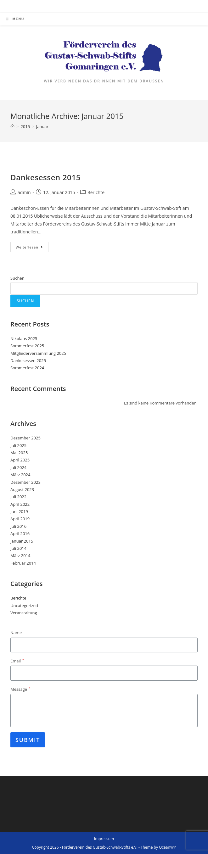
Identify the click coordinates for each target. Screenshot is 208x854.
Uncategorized (24, 605)
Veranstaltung (23, 613)
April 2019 (20, 519)
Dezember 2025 (25, 438)
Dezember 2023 (25, 482)
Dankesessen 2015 (45, 177)
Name (16, 632)
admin (24, 192)
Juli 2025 (18, 445)
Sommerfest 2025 (27, 346)
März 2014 (20, 555)
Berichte (95, 192)
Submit (27, 740)
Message (20, 689)
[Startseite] (12, 126)
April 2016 (20, 533)
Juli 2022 (18, 497)
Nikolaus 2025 (23, 338)
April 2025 (20, 460)
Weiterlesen (32, 248)
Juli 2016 (18, 526)
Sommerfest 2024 (27, 368)
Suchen (17, 278)
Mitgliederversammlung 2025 (38, 353)
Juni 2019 (19, 511)
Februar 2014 (23, 563)
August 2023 (22, 489)
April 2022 (20, 504)
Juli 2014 (18, 548)
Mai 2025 (19, 452)
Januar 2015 (21, 541)
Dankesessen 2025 (28, 360)
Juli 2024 (18, 467)
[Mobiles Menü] (15, 19)
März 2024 (20, 474)
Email (17, 661)
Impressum (104, 838)
